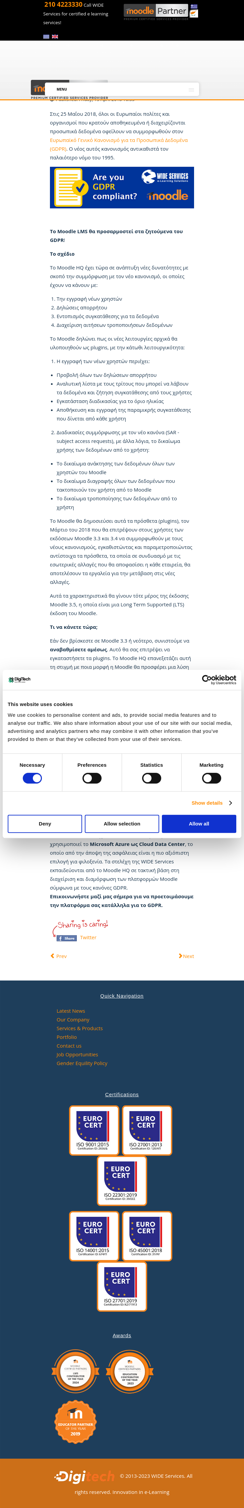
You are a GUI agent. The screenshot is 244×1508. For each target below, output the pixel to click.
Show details (207, 803)
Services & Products (80, 1028)
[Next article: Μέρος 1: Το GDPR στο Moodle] (186, 955)
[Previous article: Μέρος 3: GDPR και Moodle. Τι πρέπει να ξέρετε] (58, 955)
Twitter (88, 937)
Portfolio (67, 1037)
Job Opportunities (77, 1054)
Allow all (199, 823)
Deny (45, 823)
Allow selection (122, 823)
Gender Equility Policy (82, 1063)
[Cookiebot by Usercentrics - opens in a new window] (207, 680)
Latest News (71, 1010)
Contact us (69, 1045)
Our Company (73, 1019)
